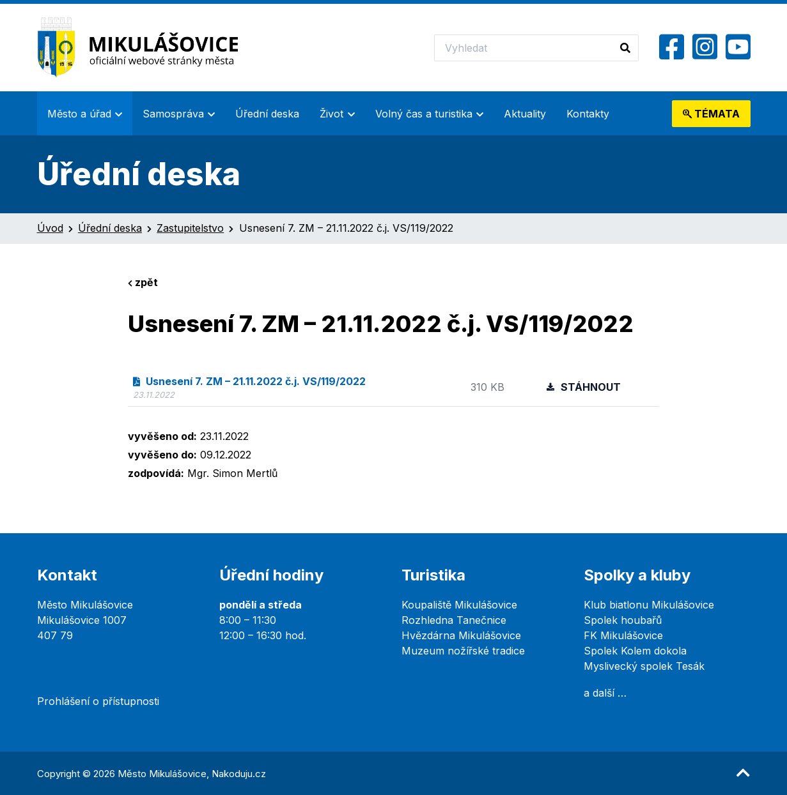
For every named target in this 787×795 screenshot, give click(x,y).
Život (331, 113)
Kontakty (587, 113)
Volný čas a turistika (423, 113)
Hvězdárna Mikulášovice (461, 635)
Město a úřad (79, 113)
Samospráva (173, 113)
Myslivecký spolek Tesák (644, 666)
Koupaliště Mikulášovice (459, 604)
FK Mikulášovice (623, 635)
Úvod (50, 228)
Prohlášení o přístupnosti (98, 701)
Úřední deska (267, 113)
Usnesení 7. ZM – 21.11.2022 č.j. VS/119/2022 (249, 381)
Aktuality (525, 113)
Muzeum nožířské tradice (463, 650)
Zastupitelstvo (190, 228)
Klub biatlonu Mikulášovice (649, 604)
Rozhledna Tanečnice (453, 620)
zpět (143, 282)
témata (711, 113)
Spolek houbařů (623, 620)
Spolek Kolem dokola (635, 650)
